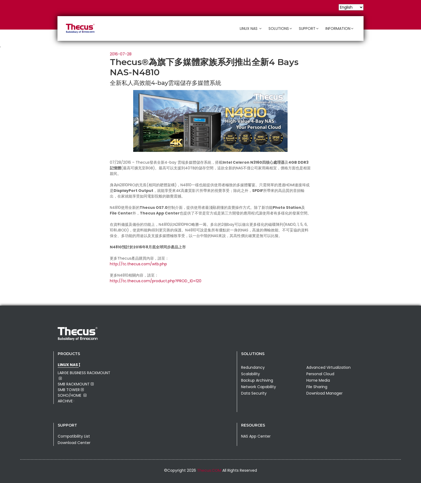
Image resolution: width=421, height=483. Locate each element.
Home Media (318, 380)
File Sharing (316, 386)
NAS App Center (256, 436)
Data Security (254, 393)
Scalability (250, 374)
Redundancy (253, 367)
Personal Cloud (320, 374)
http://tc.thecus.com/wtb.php (138, 264)
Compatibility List (74, 436)
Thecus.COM (209, 470)
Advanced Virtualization (328, 367)
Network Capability (258, 386)
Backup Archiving (257, 380)
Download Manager (324, 393)
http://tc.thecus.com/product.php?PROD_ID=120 (155, 281)
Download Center (74, 442)
